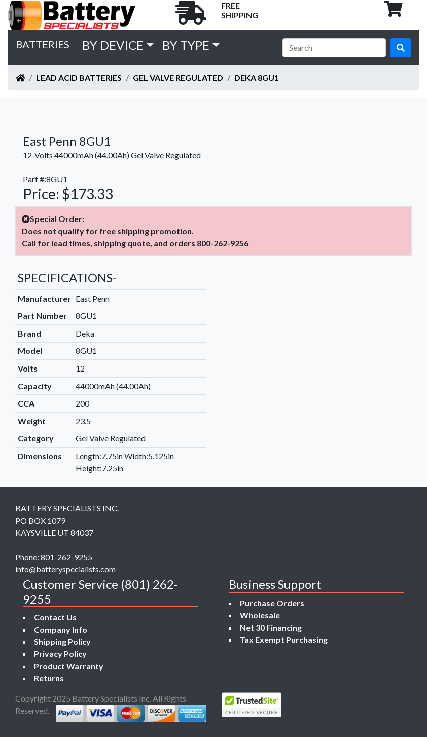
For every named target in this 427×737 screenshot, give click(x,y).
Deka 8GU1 (256, 77)
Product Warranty (68, 666)
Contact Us (55, 617)
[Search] (334, 47)
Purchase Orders (272, 603)
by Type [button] (185, 45)
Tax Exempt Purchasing (284, 639)
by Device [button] (113, 45)
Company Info (60, 629)
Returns (49, 678)
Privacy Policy (60, 653)
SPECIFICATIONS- (67, 277)
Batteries (42, 44)
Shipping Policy (62, 641)
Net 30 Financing (271, 627)
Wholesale (260, 615)
